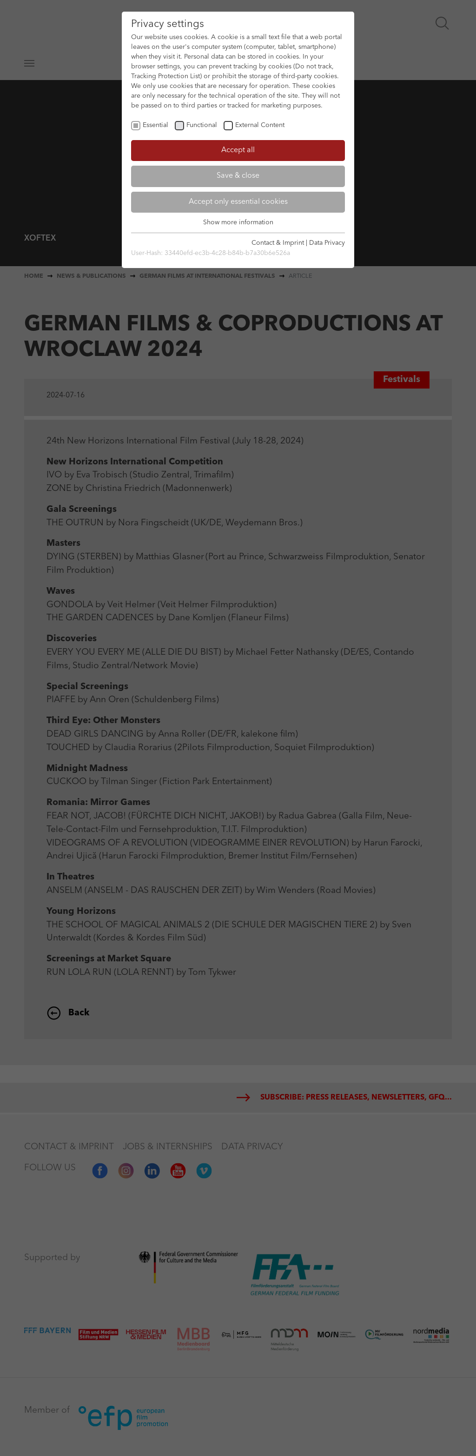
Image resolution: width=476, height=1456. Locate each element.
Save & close (238, 176)
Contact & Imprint (277, 243)
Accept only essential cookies (238, 202)
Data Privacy (327, 243)
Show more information (238, 222)
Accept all (238, 150)
